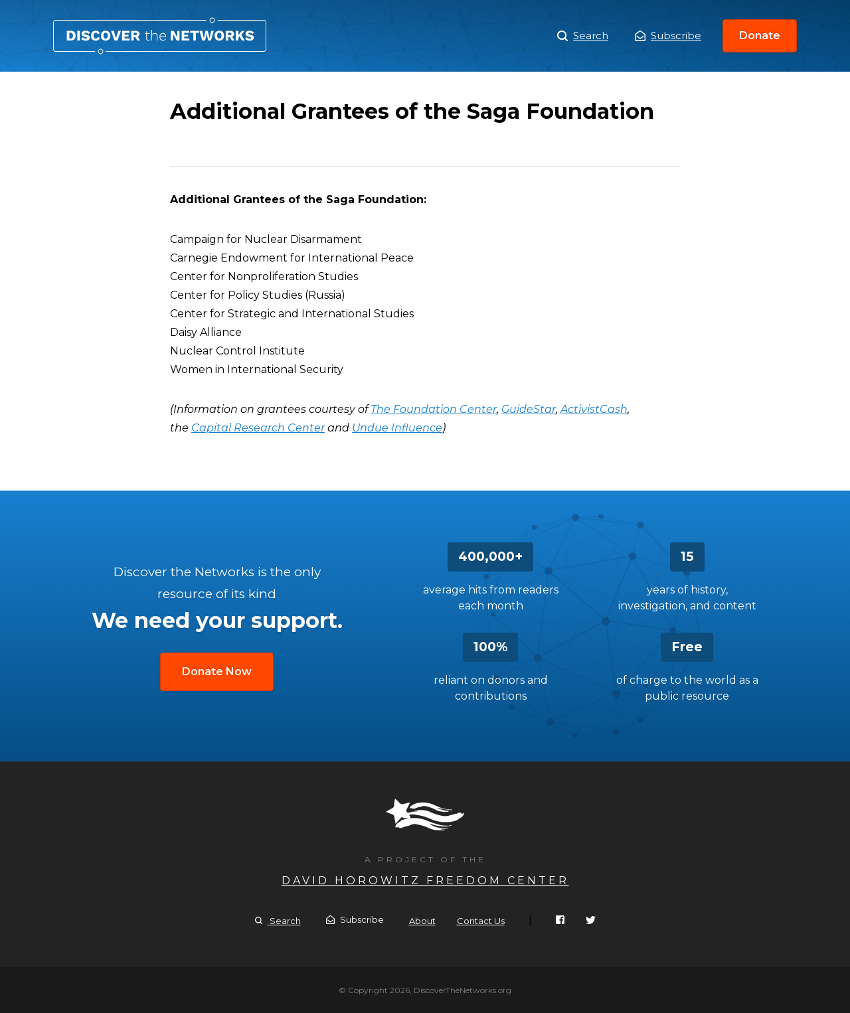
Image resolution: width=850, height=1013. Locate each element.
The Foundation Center (434, 409)
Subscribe (668, 35)
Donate (759, 35)
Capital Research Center (258, 428)
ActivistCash (594, 409)
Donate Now (217, 671)
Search (582, 35)
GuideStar (528, 409)
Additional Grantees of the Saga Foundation (159, 36)
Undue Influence (397, 428)
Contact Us (481, 920)
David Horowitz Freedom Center (425, 880)
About (422, 920)
